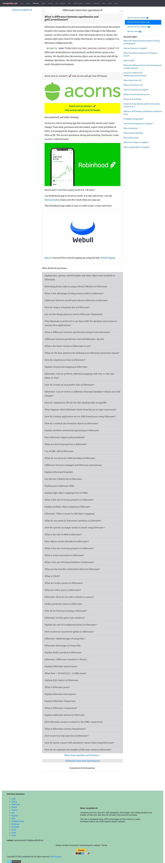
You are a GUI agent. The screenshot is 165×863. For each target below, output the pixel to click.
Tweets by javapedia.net (22, 10)
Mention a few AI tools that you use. (137, 94)
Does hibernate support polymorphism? (65, 437)
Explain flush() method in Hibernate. (63, 652)
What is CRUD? (52, 576)
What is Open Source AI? (133, 80)
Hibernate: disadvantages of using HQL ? (65, 638)
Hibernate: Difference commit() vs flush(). (66, 659)
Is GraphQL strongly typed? (133, 119)
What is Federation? (131, 128)
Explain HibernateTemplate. (59, 472)
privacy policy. (56, 856)
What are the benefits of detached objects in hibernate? (72, 569)
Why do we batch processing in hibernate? (66, 610)
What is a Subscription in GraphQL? (136, 147)
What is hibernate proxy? (57, 687)
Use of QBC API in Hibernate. (59, 451)
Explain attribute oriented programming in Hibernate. (72, 430)
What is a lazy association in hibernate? (64, 555)
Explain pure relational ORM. (59, 485)
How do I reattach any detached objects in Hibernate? (72, 423)
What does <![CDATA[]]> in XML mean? (66, 673)
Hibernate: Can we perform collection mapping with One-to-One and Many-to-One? (79, 375)
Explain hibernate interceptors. (60, 694)
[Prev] (44, 11)
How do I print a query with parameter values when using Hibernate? (79, 742)
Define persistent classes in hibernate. (64, 603)
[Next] (121, 11)
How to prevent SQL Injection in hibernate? (67, 735)
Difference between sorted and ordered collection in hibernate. (76, 300)
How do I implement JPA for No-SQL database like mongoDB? (76, 402)
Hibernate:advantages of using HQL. (63, 645)
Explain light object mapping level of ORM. (66, 492)
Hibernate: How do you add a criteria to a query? (69, 596)
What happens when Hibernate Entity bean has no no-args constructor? (80, 409)
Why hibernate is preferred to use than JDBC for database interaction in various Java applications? (81, 323)
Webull (48, 258)
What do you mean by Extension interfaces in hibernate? (73, 520)
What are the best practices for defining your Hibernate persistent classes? (82, 353)
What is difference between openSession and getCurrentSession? (77, 332)
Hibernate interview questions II (138, 22)
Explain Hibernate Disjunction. (60, 701)
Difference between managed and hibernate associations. (73, 465)
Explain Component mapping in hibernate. (66, 366)
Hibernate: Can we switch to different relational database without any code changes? (82, 393)
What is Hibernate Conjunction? (61, 708)
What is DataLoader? (131, 138)
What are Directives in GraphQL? (135, 48)
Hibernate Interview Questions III (83, 760)
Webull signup (108, 257)
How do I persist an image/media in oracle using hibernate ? (75, 527)
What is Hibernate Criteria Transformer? (65, 728)
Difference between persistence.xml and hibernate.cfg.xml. (75, 339)
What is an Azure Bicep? (132, 99)
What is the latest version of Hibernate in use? (68, 346)
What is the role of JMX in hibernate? (63, 534)
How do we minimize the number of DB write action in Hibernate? (78, 749)
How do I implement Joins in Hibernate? (65, 359)
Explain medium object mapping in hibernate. (68, 506)
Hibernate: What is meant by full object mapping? (70, 513)
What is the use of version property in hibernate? (69, 499)
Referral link (51, 199)
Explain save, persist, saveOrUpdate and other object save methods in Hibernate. (80, 277)
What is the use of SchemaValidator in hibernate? (69, 562)
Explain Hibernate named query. (61, 666)
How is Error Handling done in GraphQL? (138, 124)
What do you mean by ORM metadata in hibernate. (70, 458)
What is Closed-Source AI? (133, 85)
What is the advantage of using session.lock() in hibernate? (74, 293)
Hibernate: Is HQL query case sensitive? (65, 617)
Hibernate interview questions (137, 18)
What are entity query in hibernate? (63, 590)
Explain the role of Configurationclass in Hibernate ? (71, 624)
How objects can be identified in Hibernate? (67, 541)
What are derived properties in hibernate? (66, 444)
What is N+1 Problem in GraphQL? (136, 142)
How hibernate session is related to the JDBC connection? (74, 721)
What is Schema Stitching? (133, 133)
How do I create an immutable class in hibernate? (69, 384)
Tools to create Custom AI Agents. (136, 90)
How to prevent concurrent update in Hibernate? (69, 631)
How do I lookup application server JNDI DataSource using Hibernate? (80, 416)
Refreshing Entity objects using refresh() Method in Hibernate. (76, 286)
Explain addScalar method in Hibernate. (65, 714)
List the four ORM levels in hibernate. (63, 478)
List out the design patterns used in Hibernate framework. (74, 314)
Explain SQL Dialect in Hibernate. (62, 680)
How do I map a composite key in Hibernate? (67, 307)
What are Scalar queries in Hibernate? (64, 583)
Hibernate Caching (134, 31)
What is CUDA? (129, 61)
